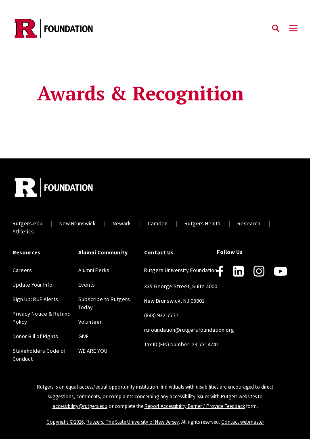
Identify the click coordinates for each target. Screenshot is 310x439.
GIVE (83, 336)
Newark (122, 223)
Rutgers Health (202, 223)
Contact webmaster (242, 421)
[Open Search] (276, 28)
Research (248, 223)
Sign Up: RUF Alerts (35, 299)
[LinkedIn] (238, 271)
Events (86, 284)
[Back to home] (66, 188)
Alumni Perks (93, 270)
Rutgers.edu (27, 223)
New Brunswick (77, 223)
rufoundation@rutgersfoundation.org (189, 329)
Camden (158, 223)
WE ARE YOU (92, 350)
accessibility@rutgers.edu (79, 406)
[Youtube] (280, 271)
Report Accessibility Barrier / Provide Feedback (195, 406)
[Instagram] (258, 271)
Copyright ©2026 (65, 421)
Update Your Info (32, 284)
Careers (22, 270)
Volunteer (90, 321)
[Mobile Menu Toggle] (293, 28)
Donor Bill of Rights (35, 336)
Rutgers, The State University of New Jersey (132, 421)
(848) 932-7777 (161, 315)
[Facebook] (220, 271)
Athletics (23, 231)
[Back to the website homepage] (54, 28)
